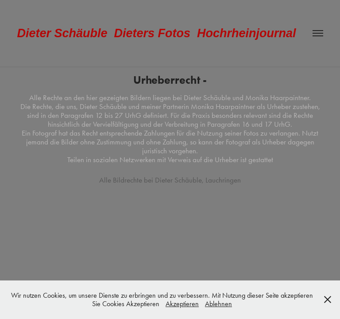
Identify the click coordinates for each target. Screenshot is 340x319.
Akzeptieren (182, 304)
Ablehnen (218, 304)
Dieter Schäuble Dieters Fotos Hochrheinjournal (156, 33)
